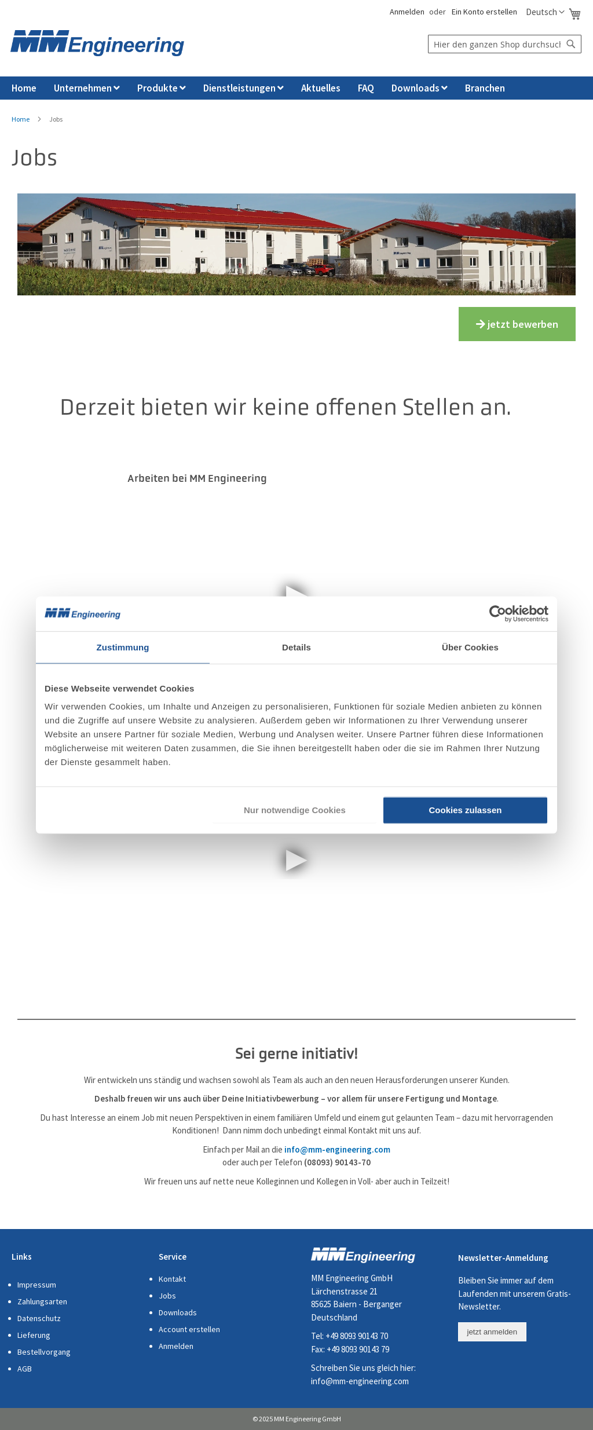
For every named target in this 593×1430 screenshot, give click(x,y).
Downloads (178, 1312)
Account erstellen (189, 1329)
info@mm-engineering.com (360, 1381)
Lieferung (33, 1335)
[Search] (571, 44)
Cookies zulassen (465, 810)
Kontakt (172, 1279)
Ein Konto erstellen (484, 11)
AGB (24, 1368)
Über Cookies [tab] (470, 647)
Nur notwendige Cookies (295, 810)
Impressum (36, 1284)
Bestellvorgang (44, 1352)
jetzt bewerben (517, 324)
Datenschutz (39, 1318)
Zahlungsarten (42, 1301)
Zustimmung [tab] (123, 647)
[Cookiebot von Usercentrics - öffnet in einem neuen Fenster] (497, 613)
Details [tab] (296, 647)
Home (21, 119)
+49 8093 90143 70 (356, 1335)
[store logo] (97, 43)
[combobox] (504, 44)
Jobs (167, 1295)
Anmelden (406, 11)
